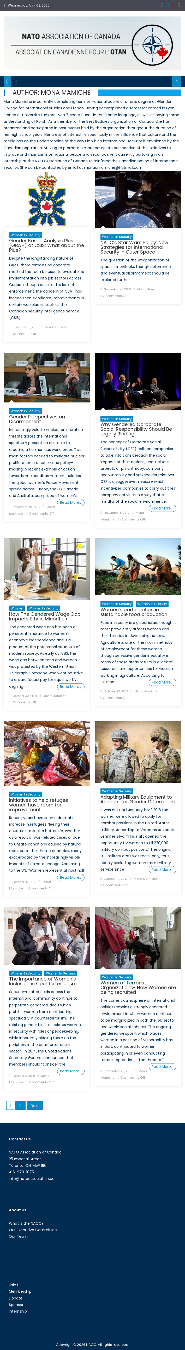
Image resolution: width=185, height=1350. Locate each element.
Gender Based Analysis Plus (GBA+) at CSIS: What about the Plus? (46, 245)
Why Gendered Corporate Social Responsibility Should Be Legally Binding (136, 429)
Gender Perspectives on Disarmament (37, 419)
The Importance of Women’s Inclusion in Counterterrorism (43, 981)
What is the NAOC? (26, 1223)
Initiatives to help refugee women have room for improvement (38, 805)
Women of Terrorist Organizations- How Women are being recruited (138, 987)
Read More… (71, 502)
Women (17, 608)
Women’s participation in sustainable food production (133, 612)
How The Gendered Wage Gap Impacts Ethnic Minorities (45, 616)
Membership (20, 1291)
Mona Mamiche (56, 327)
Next (35, 1105)
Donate (15, 1298)
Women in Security (25, 235)
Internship (18, 1311)
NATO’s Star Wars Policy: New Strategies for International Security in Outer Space (134, 247)
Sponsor (16, 1304)
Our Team (18, 1236)
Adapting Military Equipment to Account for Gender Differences (137, 799)
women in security (117, 604)
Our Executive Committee (33, 1230)
